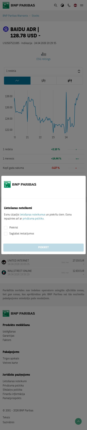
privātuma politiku (33, 218)
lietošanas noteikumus (32, 215)
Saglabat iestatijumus (21, 233)
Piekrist (13, 227)
